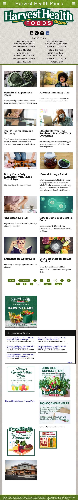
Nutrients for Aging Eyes (19, 258)
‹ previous (24, 280)
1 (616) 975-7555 (56, 50)
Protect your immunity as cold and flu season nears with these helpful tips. (54, 99)
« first (11, 280)
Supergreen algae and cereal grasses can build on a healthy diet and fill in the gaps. (20, 102)
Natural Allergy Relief (53, 174)
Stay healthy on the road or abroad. (17, 185)
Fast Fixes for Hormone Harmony (18, 132)
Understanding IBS (16, 217)
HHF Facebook (48, 33)
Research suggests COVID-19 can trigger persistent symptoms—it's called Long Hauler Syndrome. (55, 144)
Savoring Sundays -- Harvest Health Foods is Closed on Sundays (21, 339)
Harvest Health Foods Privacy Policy (20, 401)
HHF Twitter (42, 33)
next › (47, 284)
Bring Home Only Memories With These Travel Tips (18, 177)
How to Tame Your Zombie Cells (56, 219)
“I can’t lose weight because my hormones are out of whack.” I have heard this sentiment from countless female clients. (20, 141)
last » (58, 284)
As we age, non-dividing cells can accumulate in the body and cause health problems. (55, 228)
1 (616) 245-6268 (24, 50)
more (69, 362)
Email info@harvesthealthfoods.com (37, 33)
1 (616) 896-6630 (24, 62)
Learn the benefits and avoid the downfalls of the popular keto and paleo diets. (55, 269)
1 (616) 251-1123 (56, 62)
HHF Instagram (31, 33)
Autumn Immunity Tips (54, 92)
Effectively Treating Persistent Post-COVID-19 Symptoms (55, 133)
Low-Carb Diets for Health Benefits (55, 260)
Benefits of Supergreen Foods (18, 94)
